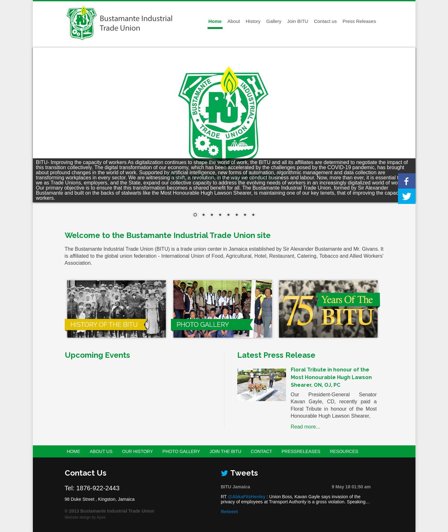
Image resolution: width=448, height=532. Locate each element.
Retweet (229, 511)
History (253, 21)
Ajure (101, 517)
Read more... (305, 426)
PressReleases (301, 451)
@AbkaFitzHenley (247, 496)
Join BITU (297, 21)
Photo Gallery (181, 451)
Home (215, 21)
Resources (344, 451)
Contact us (325, 21)
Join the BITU (225, 451)
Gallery (274, 21)
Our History (137, 451)
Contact (261, 451)
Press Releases (359, 21)
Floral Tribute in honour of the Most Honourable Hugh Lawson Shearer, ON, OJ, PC (331, 377)
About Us (101, 451)
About (233, 21)
